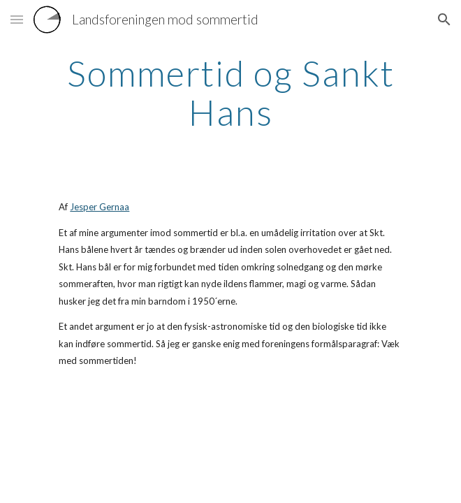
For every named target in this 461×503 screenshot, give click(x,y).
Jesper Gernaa (99, 206)
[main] (230, 92)
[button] (17, 19)
